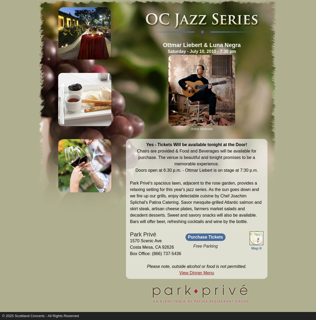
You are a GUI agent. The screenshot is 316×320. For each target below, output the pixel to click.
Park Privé (143, 234)
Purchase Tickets (205, 237)
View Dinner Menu (196, 273)
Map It (256, 246)
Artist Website (202, 129)
